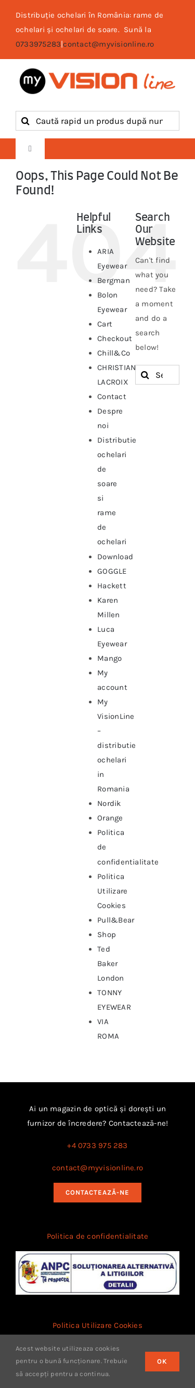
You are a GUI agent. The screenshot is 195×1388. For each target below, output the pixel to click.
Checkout (114, 338)
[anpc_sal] (97, 1254)
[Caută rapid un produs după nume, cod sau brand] (97, 121)
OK (162, 1361)
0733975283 (38, 44)
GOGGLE (111, 571)
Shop (106, 934)
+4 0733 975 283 (97, 1145)
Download (115, 556)
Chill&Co (113, 353)
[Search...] (157, 375)
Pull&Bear (115, 920)
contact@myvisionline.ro (108, 44)
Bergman (113, 280)
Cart (104, 324)
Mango (109, 658)
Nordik (109, 803)
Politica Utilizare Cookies (112, 891)
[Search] (25, 121)
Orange (110, 818)
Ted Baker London (110, 963)
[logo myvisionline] (97, 70)
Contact (111, 396)
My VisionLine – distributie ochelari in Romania (116, 745)
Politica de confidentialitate (98, 1236)
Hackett (111, 585)
